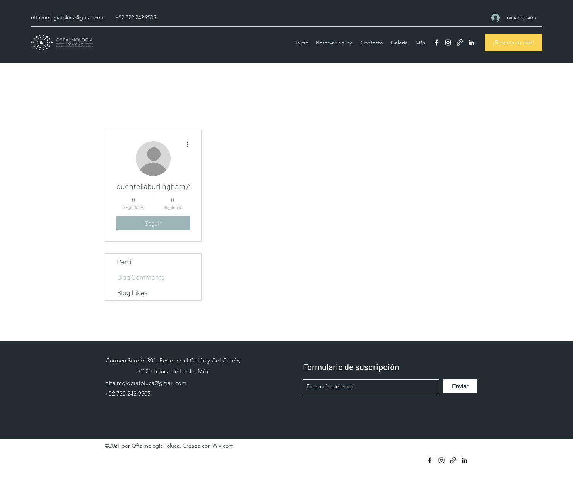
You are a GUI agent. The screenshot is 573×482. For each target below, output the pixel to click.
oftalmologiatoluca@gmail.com (68, 17)
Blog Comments (141, 277)
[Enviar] (460, 386)
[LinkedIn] (471, 42)
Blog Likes (132, 292)
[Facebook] (436, 42)
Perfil (125, 261)
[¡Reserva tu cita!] (513, 42)
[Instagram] (448, 42)
